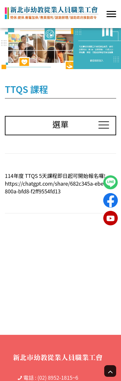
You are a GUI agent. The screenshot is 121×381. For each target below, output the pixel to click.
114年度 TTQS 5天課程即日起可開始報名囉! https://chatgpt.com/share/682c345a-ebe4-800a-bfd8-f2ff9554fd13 (56, 183)
